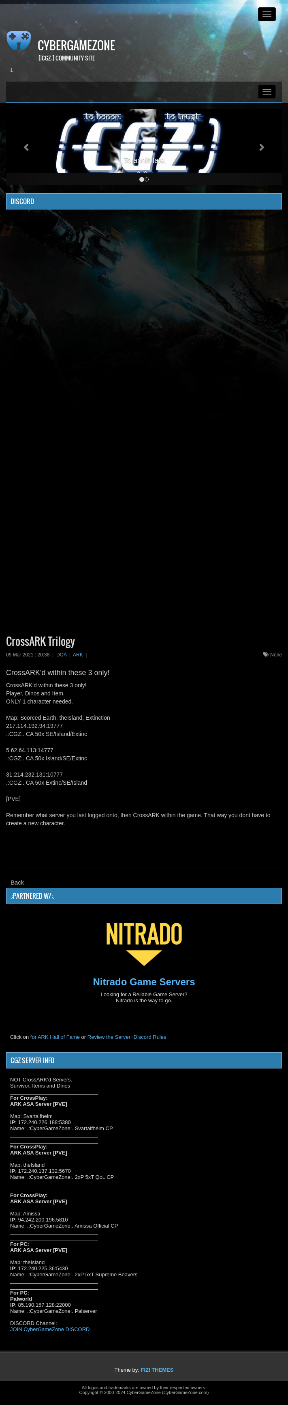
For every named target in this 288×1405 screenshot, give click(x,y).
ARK (78, 655)
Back (17, 882)
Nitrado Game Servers (144, 981)
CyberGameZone (76, 45)
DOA (61, 655)
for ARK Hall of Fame (55, 1037)
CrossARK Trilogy (40, 641)
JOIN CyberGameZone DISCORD (50, 1329)
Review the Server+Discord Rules (126, 1037)
